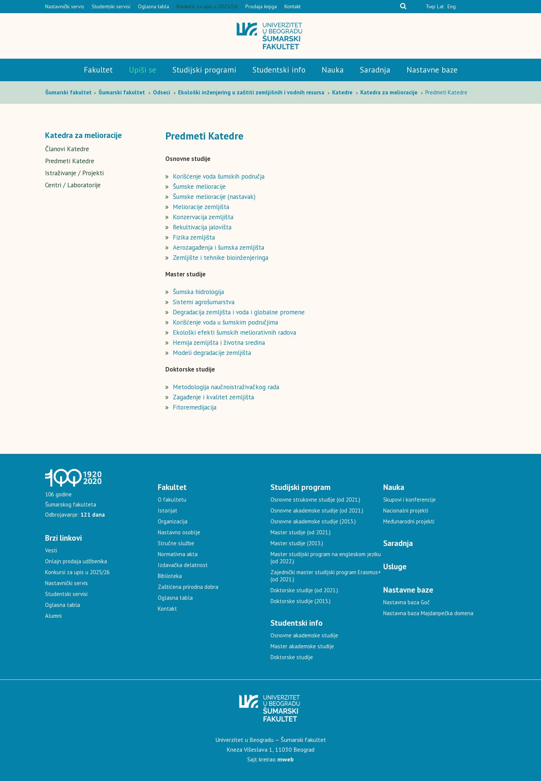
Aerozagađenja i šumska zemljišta (218, 247)
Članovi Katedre (67, 149)
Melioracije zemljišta (201, 207)
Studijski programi (204, 70)
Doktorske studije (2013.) (300, 601)
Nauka (333, 70)
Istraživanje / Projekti (74, 173)
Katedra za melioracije (83, 135)
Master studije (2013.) (296, 543)
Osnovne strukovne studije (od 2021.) (315, 499)
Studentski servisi (111, 6)
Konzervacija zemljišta (203, 217)
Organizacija (172, 521)
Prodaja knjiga (261, 6)
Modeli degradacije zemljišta (212, 353)
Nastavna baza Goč (406, 602)
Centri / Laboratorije (73, 185)
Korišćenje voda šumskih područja (218, 176)
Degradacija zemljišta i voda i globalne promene (239, 312)
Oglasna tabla (153, 6)
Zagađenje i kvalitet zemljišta (213, 397)
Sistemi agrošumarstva (203, 302)
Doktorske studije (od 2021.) (304, 590)
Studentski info (278, 70)
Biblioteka (170, 575)
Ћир (430, 6)
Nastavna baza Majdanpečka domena (428, 613)
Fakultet (98, 70)
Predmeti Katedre (69, 161)
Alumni (53, 615)
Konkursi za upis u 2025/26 (207, 6)
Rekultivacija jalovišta (202, 227)
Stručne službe (176, 543)
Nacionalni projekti (405, 510)
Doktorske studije (291, 657)
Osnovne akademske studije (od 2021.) (316, 510)
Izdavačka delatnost (183, 565)
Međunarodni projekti (408, 521)
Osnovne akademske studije (304, 635)
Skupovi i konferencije (409, 499)
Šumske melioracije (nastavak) (214, 197)
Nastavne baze (432, 70)
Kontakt (292, 6)
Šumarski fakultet (69, 92)
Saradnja (375, 70)
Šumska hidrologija (198, 292)
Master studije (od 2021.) (300, 532)
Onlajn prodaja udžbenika (76, 561)
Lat (440, 6)
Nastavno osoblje (179, 532)
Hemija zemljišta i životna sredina (219, 342)
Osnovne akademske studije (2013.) (313, 521)
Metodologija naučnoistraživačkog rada (226, 387)
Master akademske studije (302, 646)
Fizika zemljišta (194, 237)
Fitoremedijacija (194, 407)
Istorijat (167, 510)
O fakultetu (172, 499)
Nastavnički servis (64, 6)
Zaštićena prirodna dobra (188, 586)
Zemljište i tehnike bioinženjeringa (220, 257)
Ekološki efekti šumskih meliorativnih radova (234, 332)
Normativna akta (178, 554)
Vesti (51, 550)
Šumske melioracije (199, 186)
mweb (285, 759)
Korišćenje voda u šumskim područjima (225, 322)
